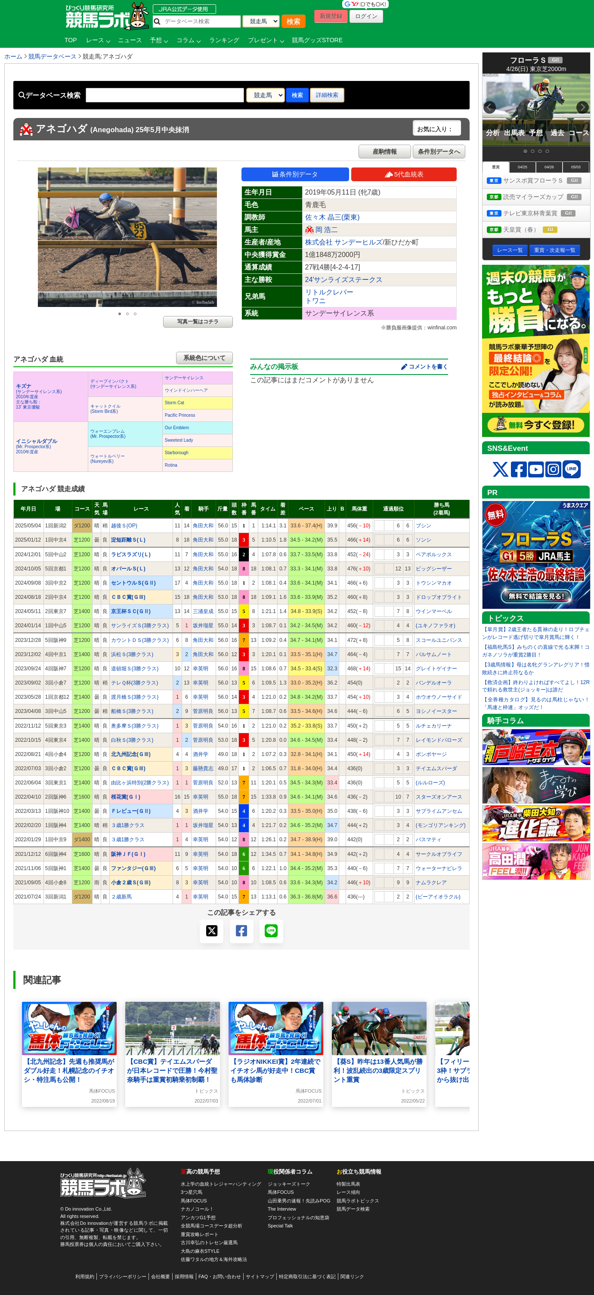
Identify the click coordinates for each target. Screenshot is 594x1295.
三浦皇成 (203, 611)
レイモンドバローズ (439, 740)
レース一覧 (510, 250)
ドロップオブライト (439, 597)
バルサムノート (434, 654)
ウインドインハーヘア (186, 390)
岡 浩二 (327, 229)
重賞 (496, 167)
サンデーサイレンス (184, 377)
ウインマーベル (434, 611)
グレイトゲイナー (436, 669)
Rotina (171, 465)
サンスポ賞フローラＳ (538, 181)
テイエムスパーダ (436, 768)
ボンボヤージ (431, 754)
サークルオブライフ (439, 854)
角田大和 (203, 526)
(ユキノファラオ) (435, 626)
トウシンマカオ (434, 583)
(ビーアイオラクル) (438, 897)
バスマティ (429, 839)
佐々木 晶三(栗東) (332, 217)
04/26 (549, 167)
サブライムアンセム (439, 811)
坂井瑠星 (203, 626)
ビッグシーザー (434, 569)
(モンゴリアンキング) (441, 825)
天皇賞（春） (530, 230)
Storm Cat (174, 402)
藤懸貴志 (203, 768)
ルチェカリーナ (434, 726)
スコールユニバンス (439, 640)
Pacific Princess (180, 415)
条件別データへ (439, 151)
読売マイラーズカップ (538, 197)
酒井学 (200, 754)
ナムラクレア (431, 883)
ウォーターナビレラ (439, 868)
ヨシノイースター (436, 711)
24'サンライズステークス (344, 279)
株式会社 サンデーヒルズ (344, 242)
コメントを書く (428, 366)
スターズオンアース (439, 797)
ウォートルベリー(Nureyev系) (107, 459)
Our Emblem (177, 427)
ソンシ (423, 540)
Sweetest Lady (179, 440)
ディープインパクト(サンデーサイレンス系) (113, 384)
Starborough (177, 452)
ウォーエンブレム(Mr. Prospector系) (108, 434)
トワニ (315, 300)
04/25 (522, 167)
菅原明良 (203, 711)
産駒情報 (385, 151)
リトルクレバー (329, 292)
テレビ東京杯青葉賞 (538, 214)
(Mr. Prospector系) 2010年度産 (36, 446)
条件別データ (295, 174)
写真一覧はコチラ (198, 322)
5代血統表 (404, 174)
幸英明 (200, 669)
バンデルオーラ (434, 683)
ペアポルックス (434, 554)
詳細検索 (327, 95)
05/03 (576, 167)
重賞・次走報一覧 (554, 250)
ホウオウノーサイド (439, 697)
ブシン (423, 526)
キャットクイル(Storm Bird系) (105, 409)
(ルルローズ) (430, 783)
